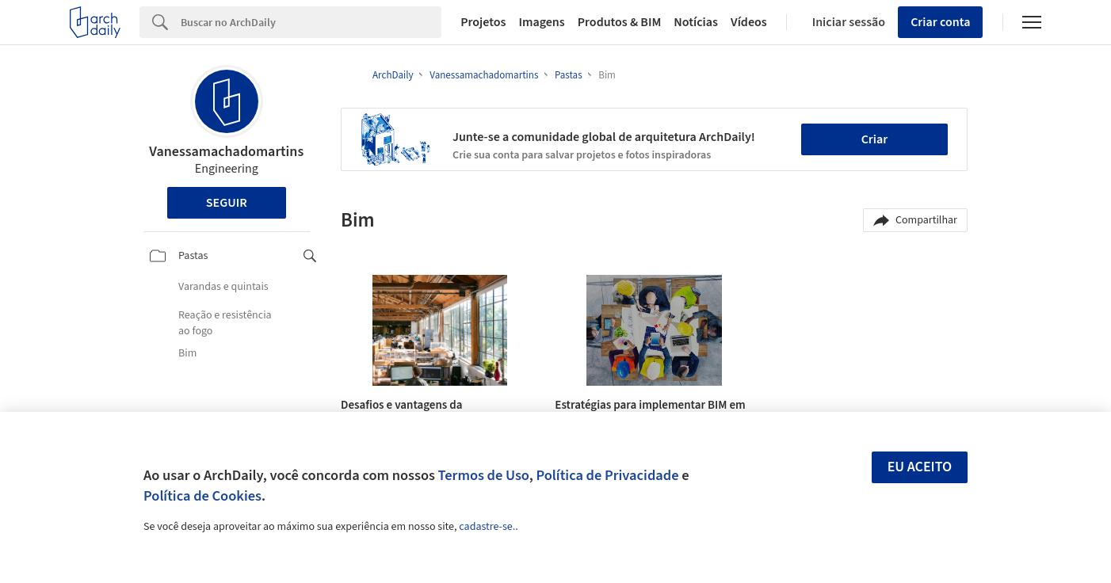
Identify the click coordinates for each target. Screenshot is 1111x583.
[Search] (311, 22)
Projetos (483, 22)
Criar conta (940, 22)
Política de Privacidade (607, 475)
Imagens (541, 22)
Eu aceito (920, 467)
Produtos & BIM (620, 22)
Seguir (226, 202)
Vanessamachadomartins (226, 152)
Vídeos (749, 22)
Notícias (696, 22)
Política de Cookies (202, 496)
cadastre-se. (487, 527)
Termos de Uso (483, 475)
